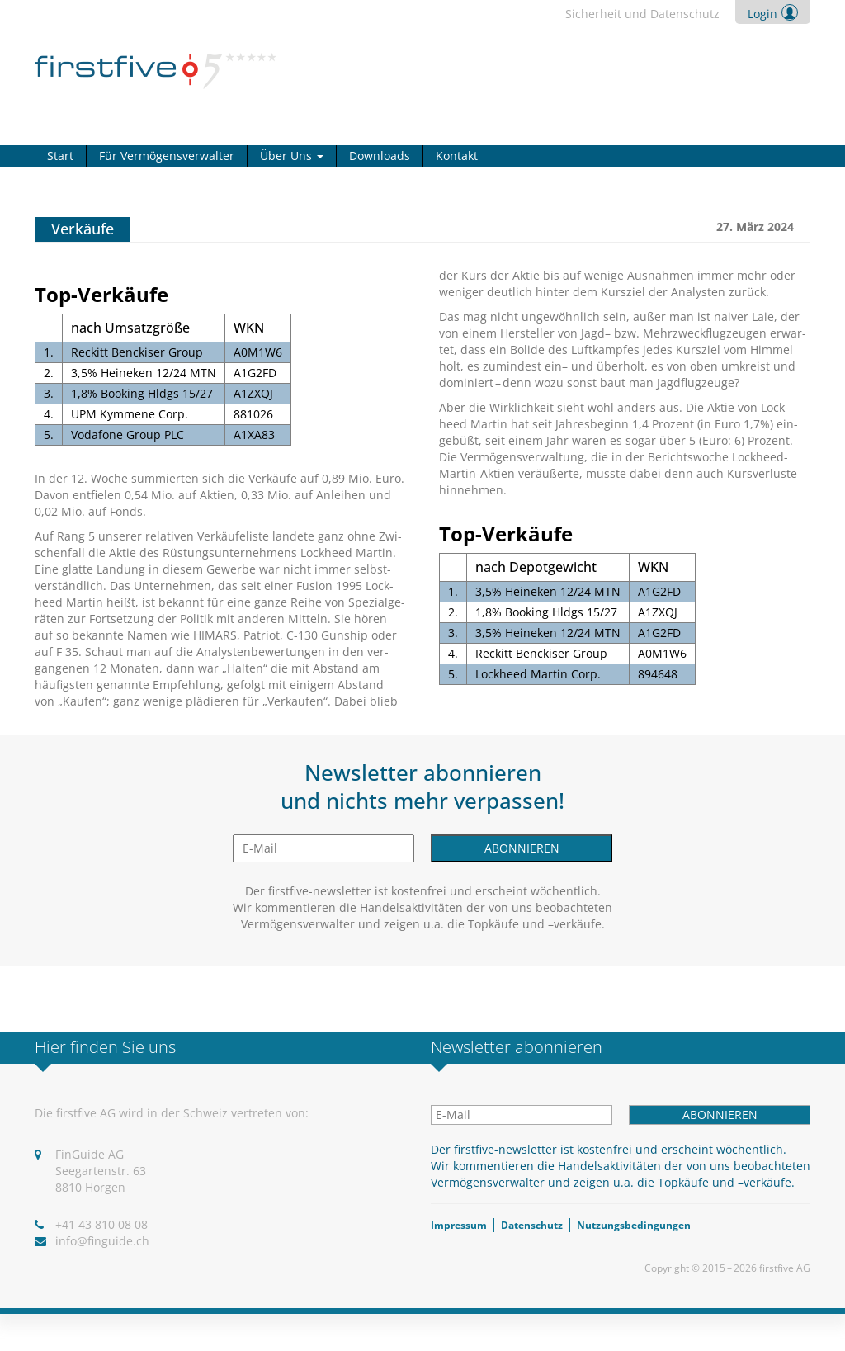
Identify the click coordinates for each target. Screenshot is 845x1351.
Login (762, 13)
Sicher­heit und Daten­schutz (642, 13)
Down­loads (379, 155)
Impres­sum (459, 1225)
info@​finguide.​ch (102, 1241)
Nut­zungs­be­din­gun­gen (634, 1225)
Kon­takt (457, 155)
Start (60, 155)
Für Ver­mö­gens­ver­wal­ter (166, 155)
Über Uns (291, 155)
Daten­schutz (532, 1225)
